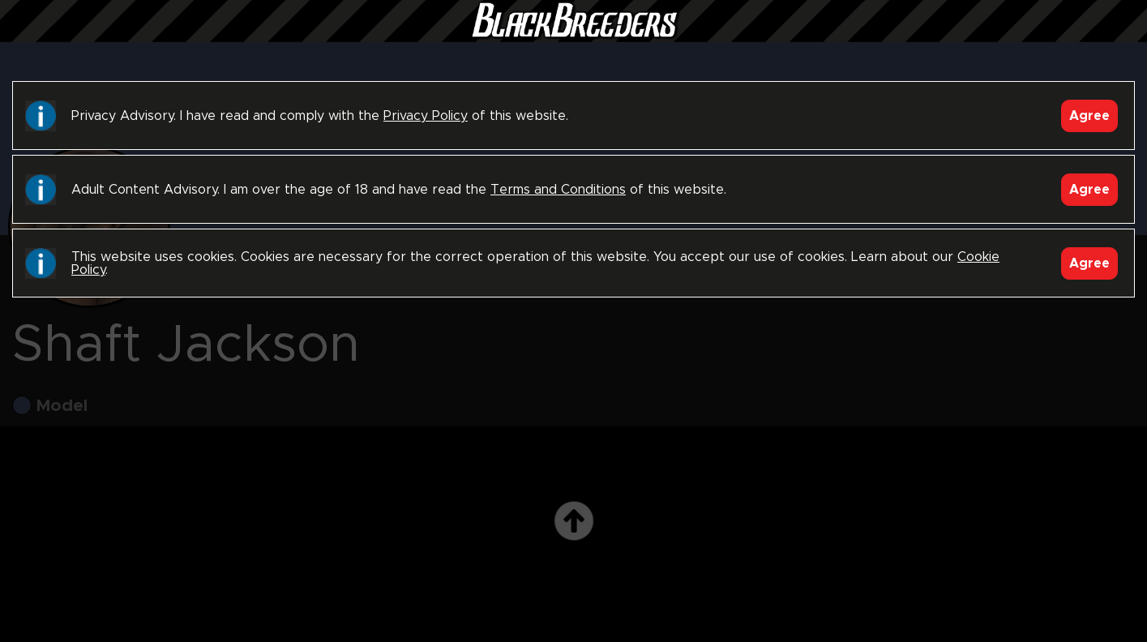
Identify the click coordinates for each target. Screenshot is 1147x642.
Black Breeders (574, 36)
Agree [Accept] (1089, 115)
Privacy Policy (425, 115)
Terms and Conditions (558, 189)
